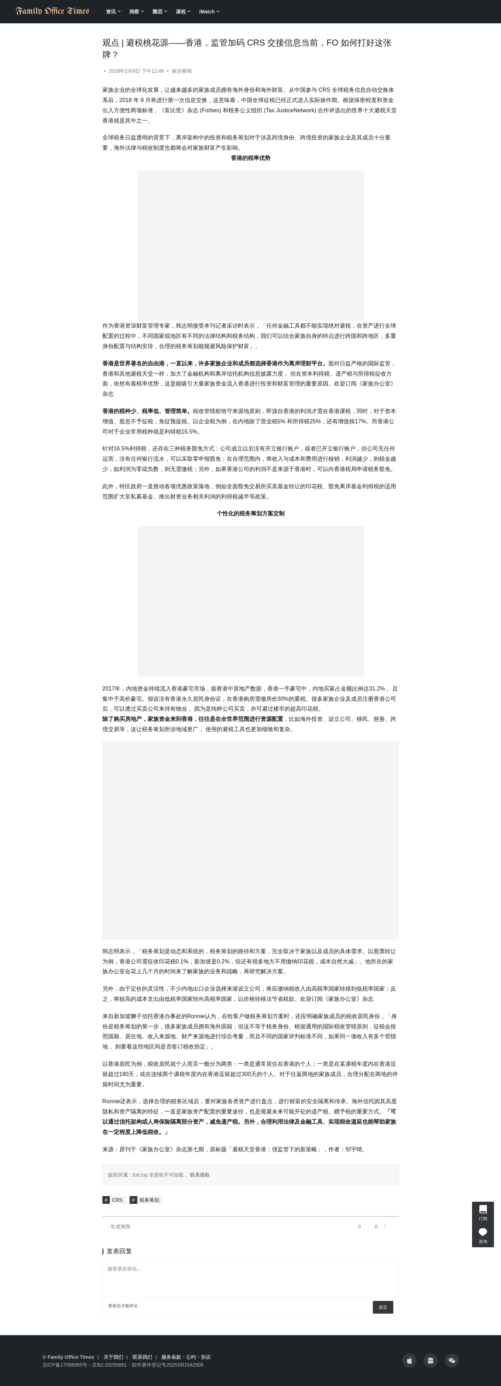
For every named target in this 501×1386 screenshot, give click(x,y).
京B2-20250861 (109, 1365)
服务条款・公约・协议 (186, 1357)
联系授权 (199, 1175)
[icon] (409, 1361)
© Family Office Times (68, 1357)
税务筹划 (149, 1200)
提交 (383, 1307)
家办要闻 (182, 71)
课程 (181, 11)
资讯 (111, 11)
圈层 (157, 11)
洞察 (134, 11)
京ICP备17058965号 (65, 1365)
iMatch (207, 11)
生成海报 (116, 1226)
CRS (117, 1200)
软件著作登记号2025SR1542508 (167, 1365)
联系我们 (142, 1357)
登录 (112, 1305)
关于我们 (113, 1357)
